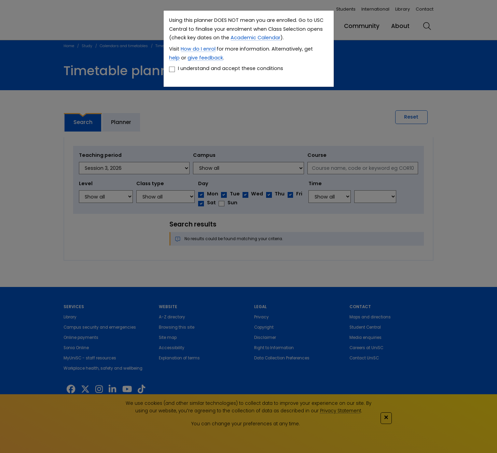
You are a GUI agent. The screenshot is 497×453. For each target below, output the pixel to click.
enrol (209, 48)
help (174, 57)
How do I (191, 48)
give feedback (205, 57)
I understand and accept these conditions (230, 68)
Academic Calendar (255, 37)
